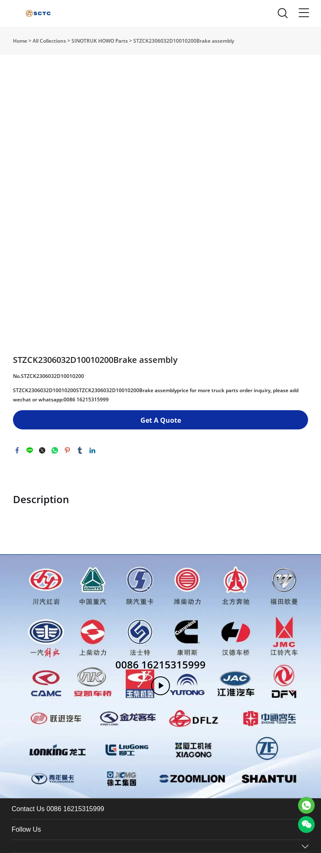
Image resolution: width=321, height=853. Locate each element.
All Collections (49, 40)
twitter (42, 450)
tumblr (80, 450)
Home (20, 40)
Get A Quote (160, 420)
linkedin (92, 450)
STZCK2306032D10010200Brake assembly (183, 40)
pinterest (67, 450)
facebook (17, 450)
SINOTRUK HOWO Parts (99, 40)
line (29, 450)
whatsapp (55, 450)
